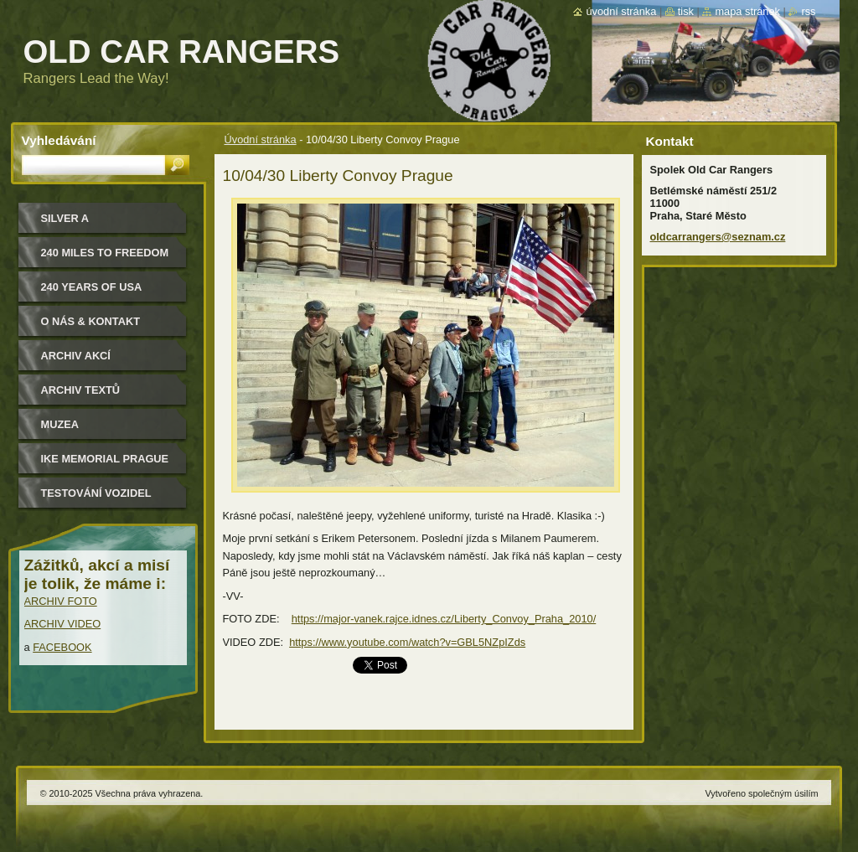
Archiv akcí (76, 355)
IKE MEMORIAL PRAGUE (105, 458)
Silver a (65, 218)
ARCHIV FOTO (60, 601)
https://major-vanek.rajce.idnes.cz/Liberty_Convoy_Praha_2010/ (444, 618)
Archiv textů (81, 390)
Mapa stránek (747, 11)
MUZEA (60, 424)
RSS (808, 11)
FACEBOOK (62, 647)
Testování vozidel (96, 493)
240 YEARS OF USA (91, 287)
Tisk (686, 11)
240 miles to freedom (105, 252)
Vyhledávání (59, 140)
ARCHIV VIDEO (62, 623)
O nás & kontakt (90, 321)
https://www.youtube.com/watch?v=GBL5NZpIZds (407, 642)
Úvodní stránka (261, 139)
